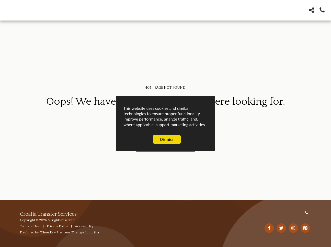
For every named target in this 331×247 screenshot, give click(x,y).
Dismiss (167, 139)
